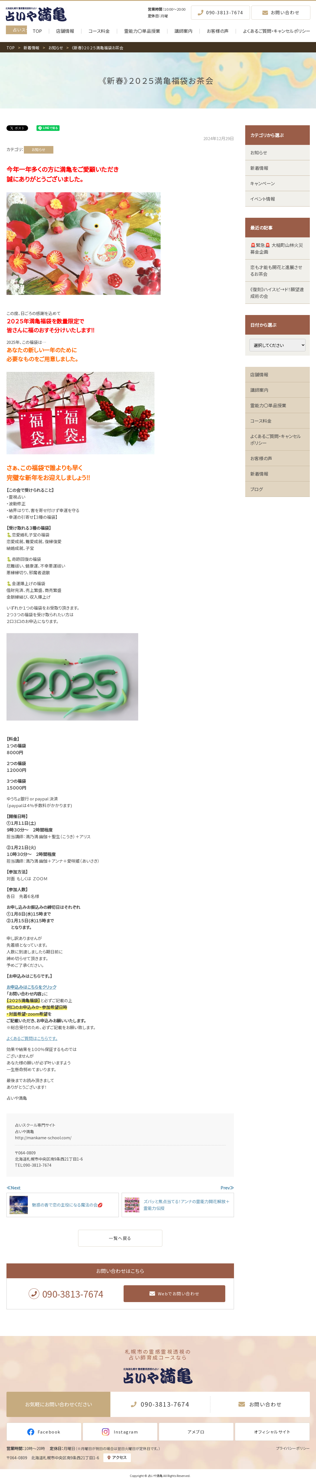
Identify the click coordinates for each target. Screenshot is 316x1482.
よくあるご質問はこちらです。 (32, 1038)
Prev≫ (227, 1188)
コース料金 (261, 420)
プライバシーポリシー (293, 1448)
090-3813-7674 (37, 1165)
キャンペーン (262, 183)
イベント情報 (262, 198)
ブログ (256, 489)
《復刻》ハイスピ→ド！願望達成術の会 (277, 292)
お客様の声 (261, 458)
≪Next (13, 1188)
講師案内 (259, 389)
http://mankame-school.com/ (43, 1137)
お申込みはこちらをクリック (31, 987)
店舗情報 (259, 374)
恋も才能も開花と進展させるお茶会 (276, 270)
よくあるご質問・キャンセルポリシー (275, 439)
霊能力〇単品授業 (268, 405)
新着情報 (259, 168)
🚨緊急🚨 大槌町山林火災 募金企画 (276, 248)
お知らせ (39, 149)
